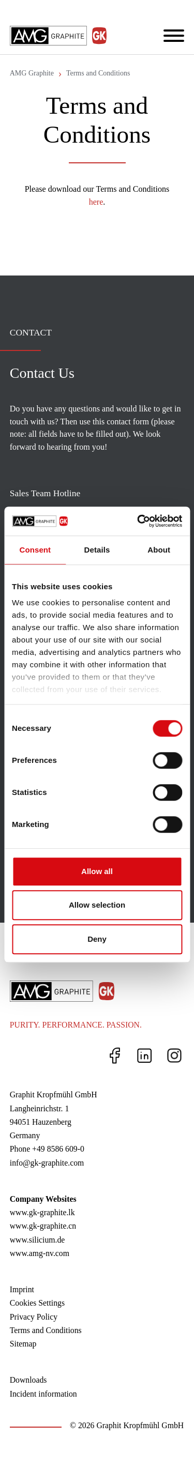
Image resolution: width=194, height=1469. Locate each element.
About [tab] (158, 549)
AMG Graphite (32, 73)
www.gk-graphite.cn (43, 1225)
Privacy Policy (33, 1316)
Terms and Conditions (98, 73)
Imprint (22, 1289)
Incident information (43, 1393)
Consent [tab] (35, 549)
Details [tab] (97, 549)
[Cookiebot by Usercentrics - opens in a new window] (138, 521)
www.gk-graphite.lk (42, 1212)
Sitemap (23, 1343)
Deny (97, 939)
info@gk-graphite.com (47, 1162)
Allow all (97, 871)
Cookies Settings (37, 1302)
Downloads (28, 1379)
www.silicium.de (37, 1239)
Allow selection (97, 904)
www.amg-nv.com (39, 1253)
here (96, 201)
